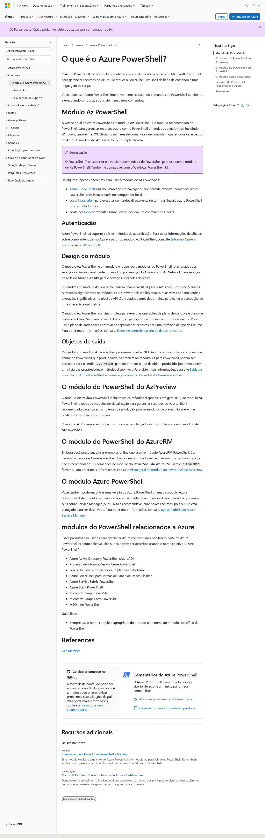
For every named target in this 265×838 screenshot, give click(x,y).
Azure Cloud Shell (82, 189)
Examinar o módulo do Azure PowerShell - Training (94, 754)
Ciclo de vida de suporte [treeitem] (27, 98)
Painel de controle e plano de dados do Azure (149, 330)
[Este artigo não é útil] (247, 105)
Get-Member (71, 650)
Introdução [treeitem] (19, 90)
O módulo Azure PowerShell (233, 77)
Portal (221, 16)
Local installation (82, 200)
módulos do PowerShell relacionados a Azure (230, 84)
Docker (89, 212)
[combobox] (28, 50)
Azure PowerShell (101, 45)
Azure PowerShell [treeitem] (19, 68)
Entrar (256, 5)
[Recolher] (50, 42)
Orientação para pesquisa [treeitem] (24, 150)
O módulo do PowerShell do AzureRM (233, 69)
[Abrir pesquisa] (247, 5)
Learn (66, 45)
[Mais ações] (199, 45)
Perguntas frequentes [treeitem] (21, 173)
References (222, 91)
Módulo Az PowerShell (230, 53)
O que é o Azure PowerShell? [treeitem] (30, 83)
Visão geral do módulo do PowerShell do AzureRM (166, 469)
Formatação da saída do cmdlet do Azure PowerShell (144, 375)
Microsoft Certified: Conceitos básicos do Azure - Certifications (102, 775)
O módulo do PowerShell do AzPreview (233, 60)
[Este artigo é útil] (242, 105)
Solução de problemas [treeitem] (22, 165)
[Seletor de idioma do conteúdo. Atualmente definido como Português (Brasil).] (20, 831)
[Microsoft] (7, 5)
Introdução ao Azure (245, 16)
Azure (79, 45)
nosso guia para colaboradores (85, 707)
